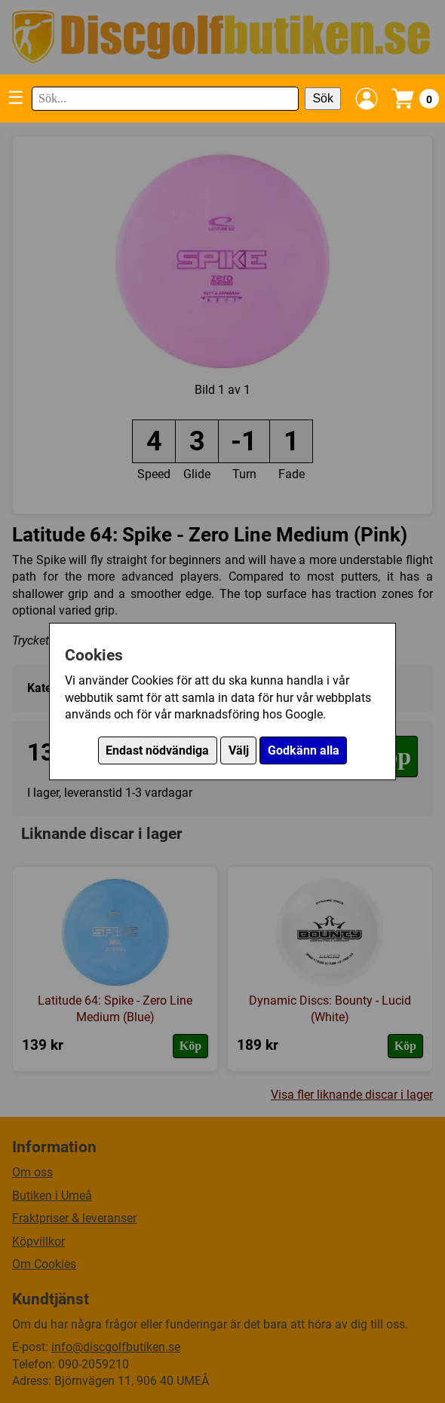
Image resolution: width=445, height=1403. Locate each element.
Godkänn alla (303, 750)
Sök (322, 98)
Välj (239, 750)
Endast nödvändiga (157, 750)
